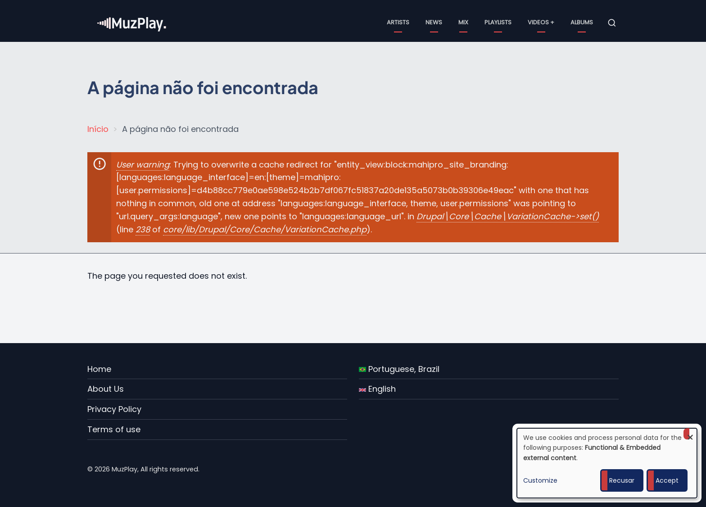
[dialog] (607, 463)
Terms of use (113, 429)
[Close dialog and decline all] (690, 433)
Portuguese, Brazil (399, 369)
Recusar (621, 480)
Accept (667, 480)
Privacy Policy (114, 409)
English (377, 388)
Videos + (541, 22)
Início (98, 129)
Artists (398, 22)
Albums (581, 22)
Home (99, 369)
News (433, 22)
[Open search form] (612, 23)
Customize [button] (540, 480)
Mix (463, 22)
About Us (105, 388)
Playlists (497, 22)
